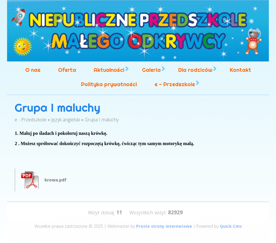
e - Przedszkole (175, 84)
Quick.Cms (231, 226)
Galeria (151, 70)
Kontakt (240, 70)
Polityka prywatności (109, 84)
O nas (32, 70)
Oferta (67, 70)
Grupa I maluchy (102, 119)
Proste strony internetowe (164, 226)
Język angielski (65, 119)
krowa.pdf (55, 180)
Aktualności (109, 70)
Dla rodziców (195, 70)
